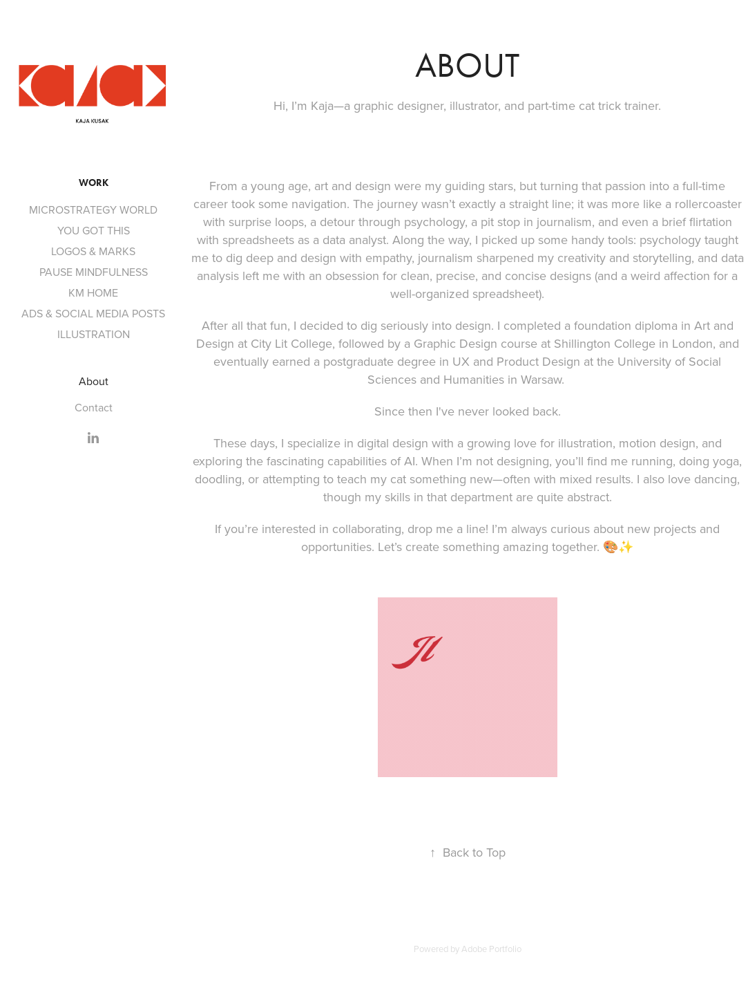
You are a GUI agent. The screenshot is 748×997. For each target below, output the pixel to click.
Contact (94, 407)
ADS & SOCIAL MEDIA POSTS (93, 313)
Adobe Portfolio (491, 948)
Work (93, 183)
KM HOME (93, 292)
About (93, 381)
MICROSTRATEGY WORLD (93, 209)
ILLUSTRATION (93, 334)
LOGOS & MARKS (93, 251)
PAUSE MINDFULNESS (93, 271)
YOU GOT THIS (93, 230)
